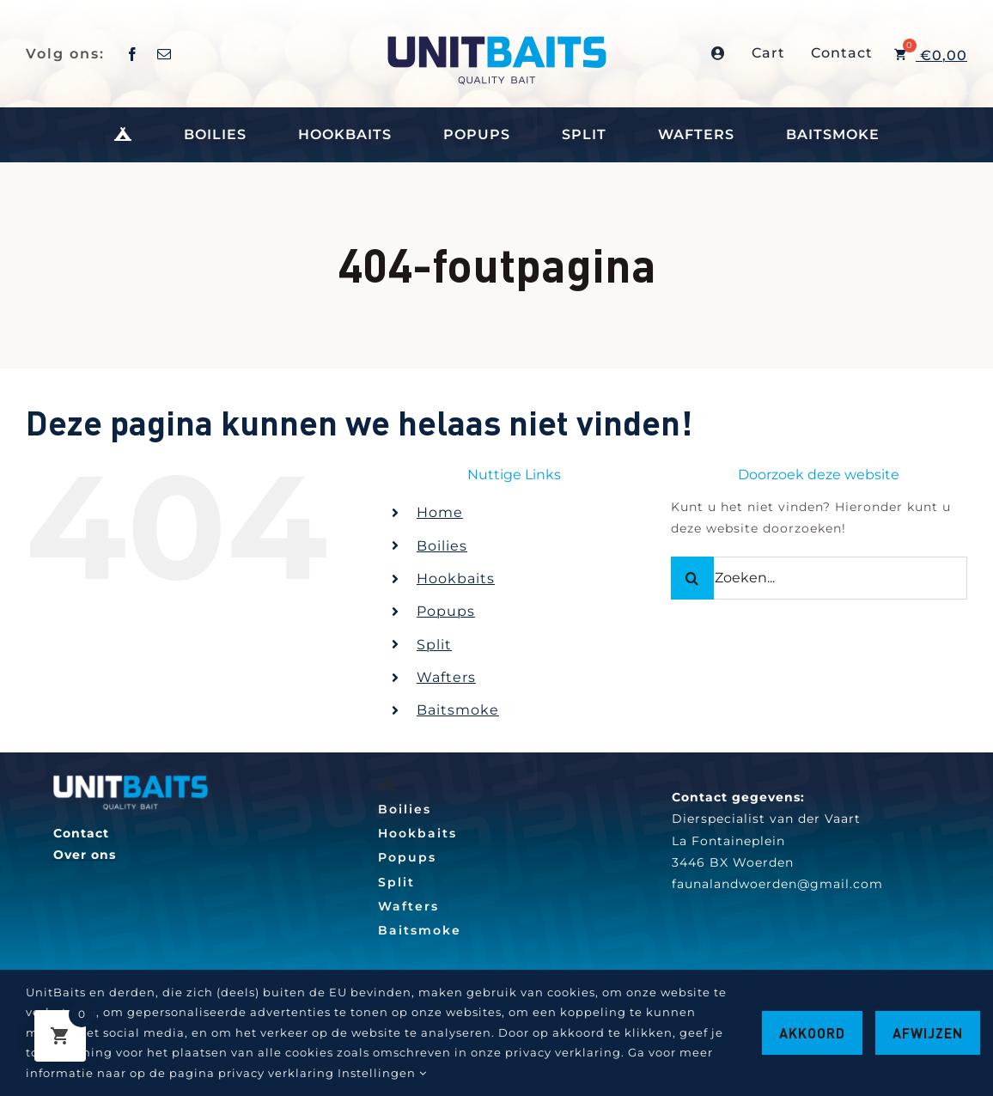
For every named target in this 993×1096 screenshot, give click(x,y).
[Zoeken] (692, 578)
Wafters (446, 677)
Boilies (442, 546)
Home (440, 512)
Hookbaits (456, 578)
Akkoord (812, 1033)
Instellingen (382, 1073)
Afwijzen (927, 1033)
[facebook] (132, 54)
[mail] (164, 54)
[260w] (130, 781)
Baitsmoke (458, 710)
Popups (446, 611)
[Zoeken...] (819, 578)
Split (434, 644)
